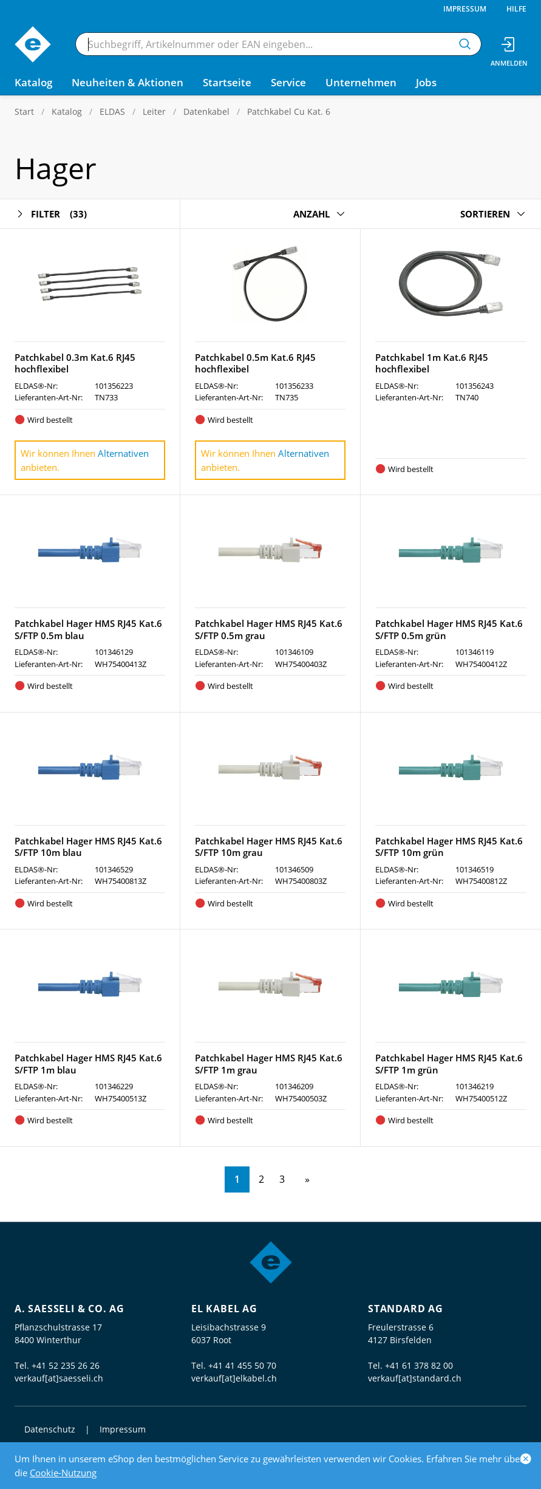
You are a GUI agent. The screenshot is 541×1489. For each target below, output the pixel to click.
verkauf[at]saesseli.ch (59, 1378)
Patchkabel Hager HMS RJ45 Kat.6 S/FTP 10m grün (449, 847)
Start (24, 111)
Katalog (67, 111)
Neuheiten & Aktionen (127, 82)
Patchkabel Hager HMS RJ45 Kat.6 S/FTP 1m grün (449, 1064)
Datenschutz (49, 1429)
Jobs (426, 82)
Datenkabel (206, 111)
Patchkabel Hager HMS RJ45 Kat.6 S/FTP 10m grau (268, 847)
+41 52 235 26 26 (66, 1365)
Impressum (464, 9)
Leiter (154, 111)
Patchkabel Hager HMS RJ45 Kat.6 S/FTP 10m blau (88, 847)
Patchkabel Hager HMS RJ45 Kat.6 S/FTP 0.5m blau (88, 629)
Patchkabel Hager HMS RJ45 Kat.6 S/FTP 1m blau (88, 1064)
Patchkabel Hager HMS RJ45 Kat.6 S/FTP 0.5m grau (268, 629)
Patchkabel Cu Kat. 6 (288, 111)
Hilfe (516, 9)
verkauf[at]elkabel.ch (234, 1378)
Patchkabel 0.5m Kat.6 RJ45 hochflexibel (255, 363)
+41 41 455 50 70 (242, 1365)
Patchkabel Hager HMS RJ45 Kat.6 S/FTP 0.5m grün (449, 629)
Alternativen (123, 453)
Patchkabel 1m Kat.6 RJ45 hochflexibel (431, 363)
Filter (51, 214)
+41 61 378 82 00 (419, 1365)
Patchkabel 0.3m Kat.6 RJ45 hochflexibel (75, 363)
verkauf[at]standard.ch (414, 1378)
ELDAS (112, 111)
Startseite (227, 82)
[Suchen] (465, 44)
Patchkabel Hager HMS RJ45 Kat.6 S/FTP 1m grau (268, 1064)
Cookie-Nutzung (63, 1473)
